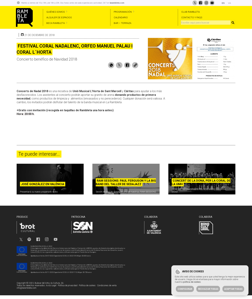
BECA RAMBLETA (55, 23)
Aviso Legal (51, 289)
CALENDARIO (121, 17)
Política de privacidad (67, 289)
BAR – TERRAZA (122, 23)
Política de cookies (87, 289)
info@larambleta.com (26, 291)
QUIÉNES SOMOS (55, 11)
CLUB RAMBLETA (190, 11)
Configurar (185, 289)
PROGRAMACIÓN (123, 11)
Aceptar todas (233, 289)
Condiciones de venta (107, 289)
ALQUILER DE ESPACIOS (59, 17)
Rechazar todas (208, 289)
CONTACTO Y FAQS (191, 17)
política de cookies (192, 282)
